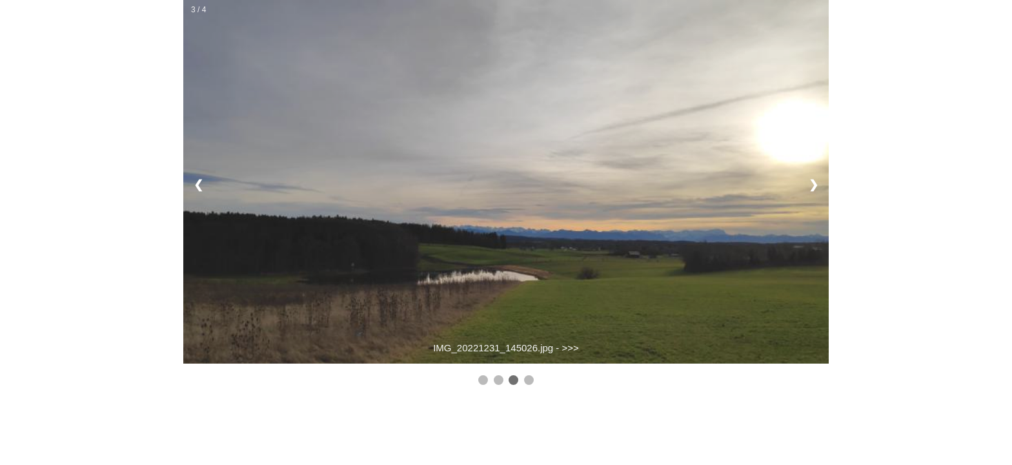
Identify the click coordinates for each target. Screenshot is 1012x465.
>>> (570, 347)
